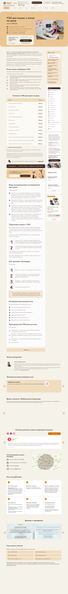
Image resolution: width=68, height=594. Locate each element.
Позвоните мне (25, 40)
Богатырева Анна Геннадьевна (54, 57)
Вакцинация (52, 92)
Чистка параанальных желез (54, 122)
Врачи (21, 7)
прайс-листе (41, 161)
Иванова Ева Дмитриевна (19, 361)
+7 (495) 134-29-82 (57, 149)
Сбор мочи (52, 103)
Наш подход (33, 7)
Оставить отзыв (54, 433)
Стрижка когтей (52, 107)
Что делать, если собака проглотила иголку (52, 177)
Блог (40, 7)
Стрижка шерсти (52, 109)
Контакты (52, 7)
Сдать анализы (52, 105)
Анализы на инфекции (53, 90)
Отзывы (46, 7)
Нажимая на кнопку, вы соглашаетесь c (26, 43)
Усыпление (51, 118)
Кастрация (52, 94)
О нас (14, 7)
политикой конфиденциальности (26, 43)
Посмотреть (54, 219)
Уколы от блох (52, 124)
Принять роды (52, 101)
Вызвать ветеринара (37, 2)
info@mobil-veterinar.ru (42, 552)
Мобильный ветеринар (9, 3)
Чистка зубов (52, 120)
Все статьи (54, 190)
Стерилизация (52, 111)
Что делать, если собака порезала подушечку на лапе (53, 185)
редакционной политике (25, 370)
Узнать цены (13, 43)
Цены (26, 7)
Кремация (51, 96)
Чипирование (52, 126)
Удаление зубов (52, 113)
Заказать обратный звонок (47, 2)
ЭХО (50, 128)
